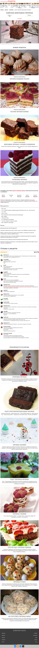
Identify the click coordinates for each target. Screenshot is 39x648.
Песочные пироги (22, 6)
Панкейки (27, 5)
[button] (37, 1)
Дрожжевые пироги (14, 6)
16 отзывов (19, 18)
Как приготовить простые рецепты (8, 1)
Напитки (3, 639)
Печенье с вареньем (1, 6)
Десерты (3, 635)
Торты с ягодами (12, 6)
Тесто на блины (6, 6)
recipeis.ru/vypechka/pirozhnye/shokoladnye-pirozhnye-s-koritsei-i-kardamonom (17, 286)
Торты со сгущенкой (30, 6)
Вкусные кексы (4, 6)
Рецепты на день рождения (19, 6)
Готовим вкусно (19, 630)
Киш (9, 5)
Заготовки (35, 635)
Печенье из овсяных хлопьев (32, 6)
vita (10, 16)
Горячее (35, 633)
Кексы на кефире (25, 6)
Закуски (3, 637)
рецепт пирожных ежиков (19, 190)
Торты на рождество (17, 6)
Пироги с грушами (35, 6)
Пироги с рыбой (38, 6)
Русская (27, 196)
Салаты (35, 639)
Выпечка (3, 633)
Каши (36, 637)
